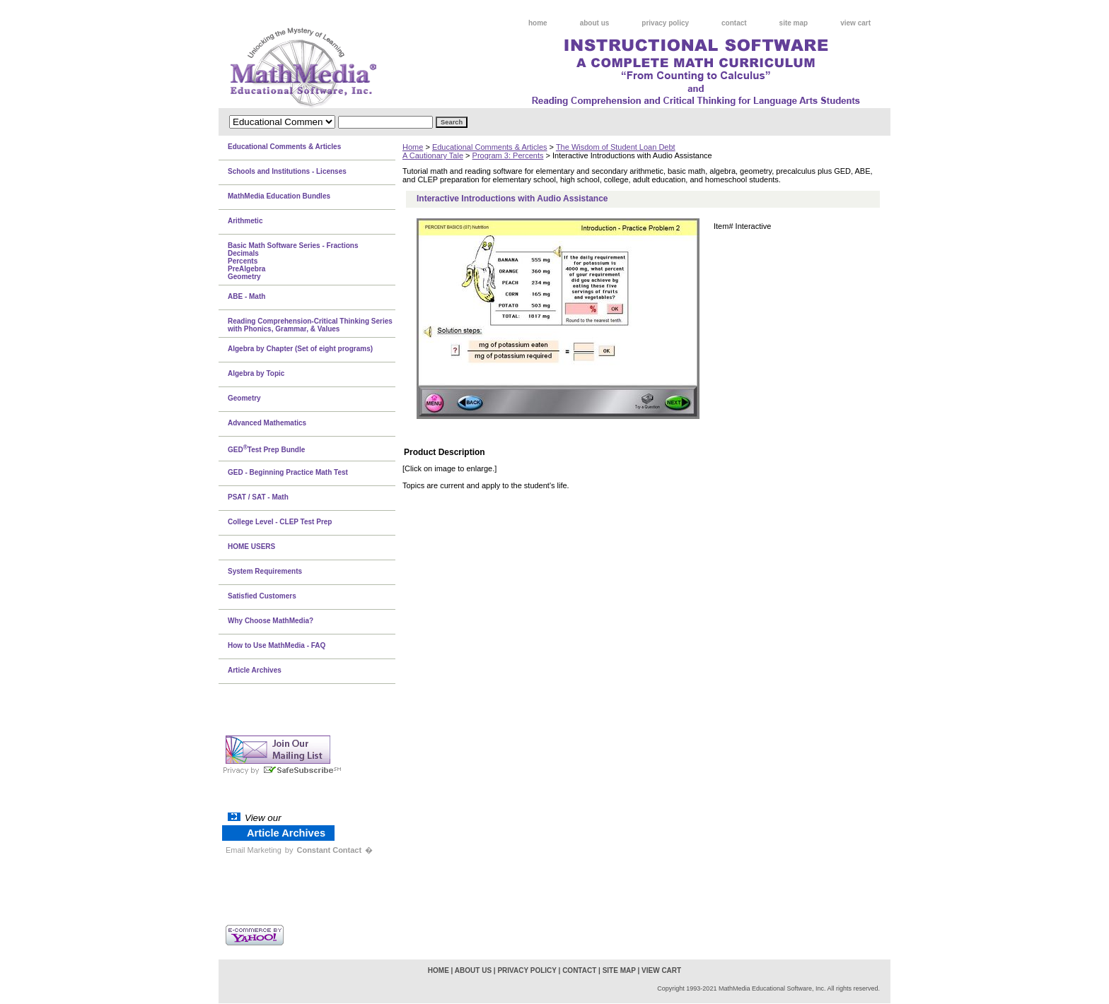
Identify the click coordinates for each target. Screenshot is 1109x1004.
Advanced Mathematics (267, 423)
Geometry (244, 398)
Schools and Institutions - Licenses (287, 171)
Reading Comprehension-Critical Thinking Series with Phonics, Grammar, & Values (310, 325)
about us (595, 23)
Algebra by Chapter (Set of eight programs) (300, 349)
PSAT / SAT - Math (258, 497)
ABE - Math (246, 296)
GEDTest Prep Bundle (266, 449)
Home (412, 147)
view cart (855, 23)
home (537, 23)
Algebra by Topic (256, 373)
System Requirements (265, 571)
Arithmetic (245, 221)
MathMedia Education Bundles (279, 196)
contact (734, 23)
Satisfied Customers (262, 596)
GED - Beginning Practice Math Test (288, 472)
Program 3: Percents (508, 155)
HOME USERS (251, 546)
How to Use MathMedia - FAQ (276, 645)
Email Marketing (253, 850)
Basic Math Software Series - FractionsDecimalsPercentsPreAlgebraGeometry (293, 261)
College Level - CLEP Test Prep (280, 522)
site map (793, 23)
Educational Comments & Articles (489, 147)
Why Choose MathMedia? (270, 621)
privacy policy (665, 23)
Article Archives (254, 670)
